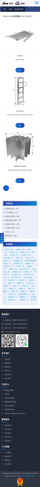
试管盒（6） (7, 261)
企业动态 (7, 429)
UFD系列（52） (8, 266)
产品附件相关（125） (13, 228)
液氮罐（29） (17, 272)
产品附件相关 (9, 409)
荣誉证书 (7, 370)
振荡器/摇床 (9, 390)
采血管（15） (13, 269)
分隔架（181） (20, 249)
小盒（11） (6, 277)
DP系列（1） (13, 280)
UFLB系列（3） (18, 261)
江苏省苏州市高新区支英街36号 (15, 320)
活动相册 (7, 464)
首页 (4, 9)
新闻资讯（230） (11, 235)
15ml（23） (20, 258)
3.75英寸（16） (26, 255)
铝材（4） (11, 283)
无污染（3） (31, 283)
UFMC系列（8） (8, 258)
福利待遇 (7, 456)
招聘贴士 (7, 460)
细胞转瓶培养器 (10, 402)
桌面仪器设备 (9, 398)
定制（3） (16, 286)
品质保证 (7, 378)
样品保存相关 (19, 9)
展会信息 (7, 425)
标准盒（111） (13, 252)
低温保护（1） (13, 300)
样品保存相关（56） (13, 224)
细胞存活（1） (13, 297)
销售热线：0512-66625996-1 (15, 324)
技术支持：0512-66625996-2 (15, 328)
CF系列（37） (28, 272)
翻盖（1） (6, 291)
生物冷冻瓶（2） (24, 294)
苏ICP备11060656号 (28, 476)
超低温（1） (24, 291)
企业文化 (7, 374)
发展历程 (7, 367)
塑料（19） (15, 291)
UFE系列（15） (15, 255)
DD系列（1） (23, 280)
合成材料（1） (24, 300)
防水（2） (31, 288)
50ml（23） (30, 258)
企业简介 (7, 359)
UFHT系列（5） (19, 263)
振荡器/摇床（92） (12, 208)
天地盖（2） (22, 288)
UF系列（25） (25, 252)
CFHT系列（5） (29, 275)
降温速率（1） (24, 297)
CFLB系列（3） (17, 275)
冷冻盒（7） (26, 286)
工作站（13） (10, 232)
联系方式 (7, 437)
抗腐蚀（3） (21, 283)
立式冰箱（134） (9, 249)
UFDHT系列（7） (25, 269)
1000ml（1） (12, 294)
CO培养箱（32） (12, 212)
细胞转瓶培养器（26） (13, 220)
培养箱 (6, 394)
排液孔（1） (13, 288)
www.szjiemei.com (11, 332)
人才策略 (7, 452)
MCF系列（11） (17, 277)
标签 (10, 9)
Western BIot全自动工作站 (14, 413)
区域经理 (7, 440)
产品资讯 (7, 433)
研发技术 (7, 363)
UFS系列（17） (20, 266)
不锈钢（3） (7, 286)
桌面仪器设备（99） (13, 216)
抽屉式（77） (30, 263)
